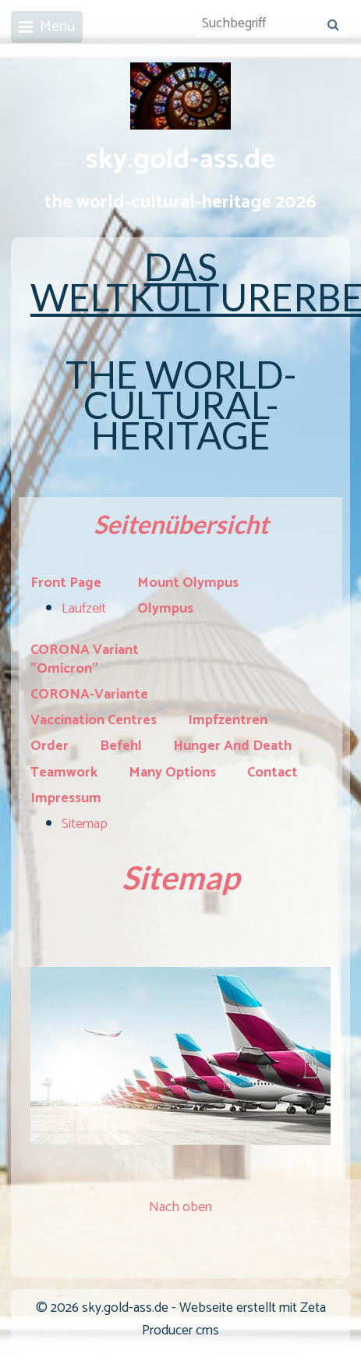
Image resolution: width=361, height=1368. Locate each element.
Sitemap (85, 824)
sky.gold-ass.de (180, 160)
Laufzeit (84, 608)
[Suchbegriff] (272, 24)
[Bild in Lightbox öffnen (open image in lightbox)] (180, 1056)
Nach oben (180, 1207)
